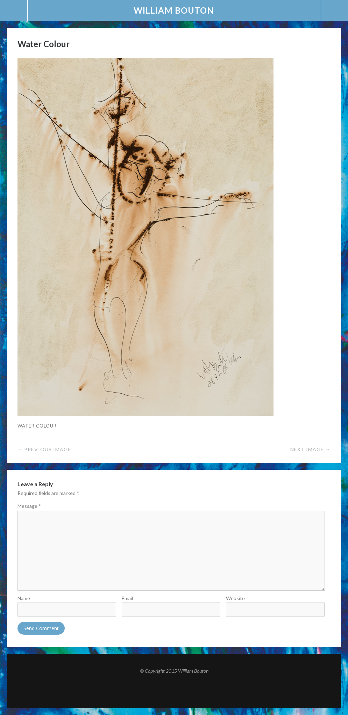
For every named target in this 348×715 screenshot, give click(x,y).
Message (29, 506)
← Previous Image (44, 449)
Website (235, 598)
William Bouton (174, 10)
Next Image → (310, 449)
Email (127, 598)
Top (174, 691)
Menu (14, 10)
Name (23, 598)
